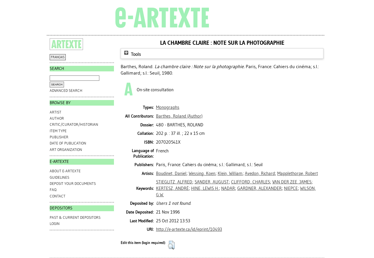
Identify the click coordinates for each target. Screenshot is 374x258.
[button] (171, 245)
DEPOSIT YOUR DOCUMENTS (73, 183)
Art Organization (66, 149)
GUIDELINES (59, 177)
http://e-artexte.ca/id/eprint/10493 (189, 229)
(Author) (179, 116)
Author (57, 118)
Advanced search (66, 90)
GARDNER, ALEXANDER (259, 188)
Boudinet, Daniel (171, 173)
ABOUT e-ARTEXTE (65, 171)
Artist (55, 112)
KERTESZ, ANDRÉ (172, 188)
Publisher (59, 137)
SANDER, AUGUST (212, 182)
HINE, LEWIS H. (205, 188)
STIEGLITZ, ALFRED (174, 182)
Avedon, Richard (260, 173)
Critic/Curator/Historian (74, 124)
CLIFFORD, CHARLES (250, 182)
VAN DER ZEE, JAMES (291, 182)
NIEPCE (291, 188)
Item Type (58, 131)
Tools (132, 54)
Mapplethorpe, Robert (297, 173)
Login (55, 223)
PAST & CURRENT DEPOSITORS (75, 217)
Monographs (167, 107)
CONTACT (57, 196)
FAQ (53, 190)
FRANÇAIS (58, 57)
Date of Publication (68, 143)
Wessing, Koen (202, 173)
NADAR (228, 188)
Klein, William (230, 173)
